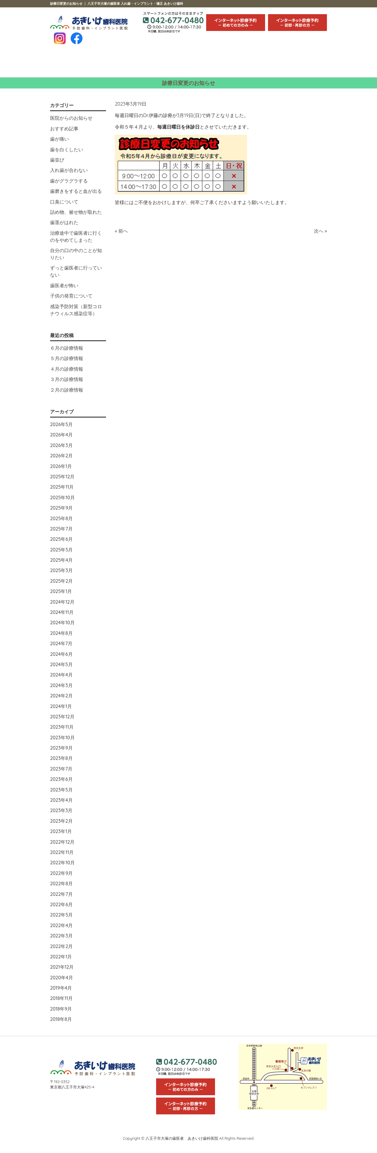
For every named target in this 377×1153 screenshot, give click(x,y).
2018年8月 (61, 1019)
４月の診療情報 (66, 369)
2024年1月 (61, 706)
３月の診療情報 (66, 379)
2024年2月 (61, 696)
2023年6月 (61, 779)
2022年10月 (62, 862)
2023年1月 (61, 831)
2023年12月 (62, 717)
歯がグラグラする (69, 181)
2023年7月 (61, 769)
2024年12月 (62, 602)
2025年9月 (61, 508)
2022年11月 (62, 852)
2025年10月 (62, 497)
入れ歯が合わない (69, 170)
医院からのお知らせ (71, 118)
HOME (73, 63)
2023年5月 (61, 790)
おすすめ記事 (64, 129)
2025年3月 (61, 570)
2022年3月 (61, 936)
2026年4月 (61, 435)
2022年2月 (61, 946)
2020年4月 (61, 977)
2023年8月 (61, 758)
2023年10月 (62, 737)
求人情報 (304, 63)
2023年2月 (61, 821)
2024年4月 (61, 675)
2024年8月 (61, 633)
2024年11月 (62, 612)
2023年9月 (61, 748)
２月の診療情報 (66, 390)
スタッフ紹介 (165, 63)
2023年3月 (61, 810)
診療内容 (119, 63)
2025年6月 (61, 539)
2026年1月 (61, 466)
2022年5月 (61, 915)
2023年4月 (61, 800)
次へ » (320, 231)
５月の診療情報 (66, 358)
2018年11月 (61, 998)
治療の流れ (211, 63)
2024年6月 (61, 654)
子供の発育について (71, 296)
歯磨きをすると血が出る (76, 191)
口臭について (64, 202)
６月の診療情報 (66, 348)
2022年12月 (62, 842)
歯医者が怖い (64, 285)
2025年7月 (61, 529)
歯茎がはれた (64, 222)
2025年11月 (62, 487)
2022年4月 (61, 925)
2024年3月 (61, 685)
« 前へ (121, 231)
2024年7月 (61, 643)
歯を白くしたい (66, 149)
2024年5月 (61, 664)
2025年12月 (62, 476)
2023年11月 (62, 727)
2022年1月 (61, 957)
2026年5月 (61, 424)
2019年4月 (61, 988)
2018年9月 (61, 1009)
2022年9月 (61, 873)
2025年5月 (61, 550)
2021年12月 (62, 967)
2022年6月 (61, 904)
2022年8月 (61, 883)
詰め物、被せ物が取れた (76, 212)
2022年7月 (61, 894)
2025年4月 (61, 560)
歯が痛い (59, 139)
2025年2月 (61, 581)
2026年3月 (61, 445)
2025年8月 (61, 518)
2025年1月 (61, 591)
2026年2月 (61, 456)
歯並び (57, 160)
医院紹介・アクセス (257, 63)
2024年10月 (62, 622)
